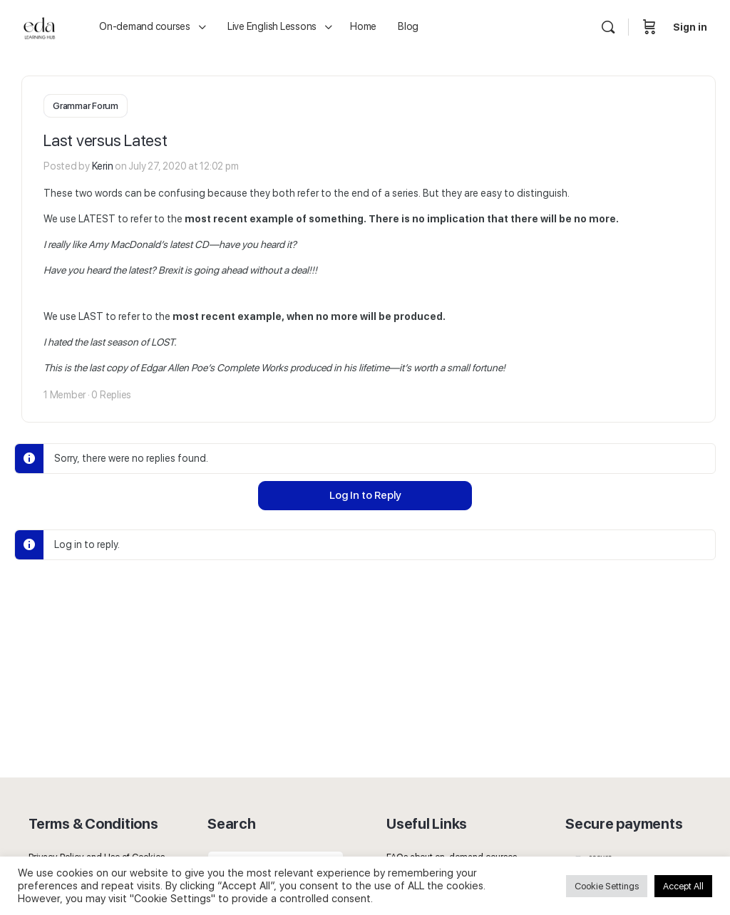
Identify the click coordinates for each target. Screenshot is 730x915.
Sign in (690, 27)
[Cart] (649, 27)
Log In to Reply (365, 493)
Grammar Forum (85, 105)
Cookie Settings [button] (607, 886)
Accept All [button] (683, 886)
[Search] (608, 27)
